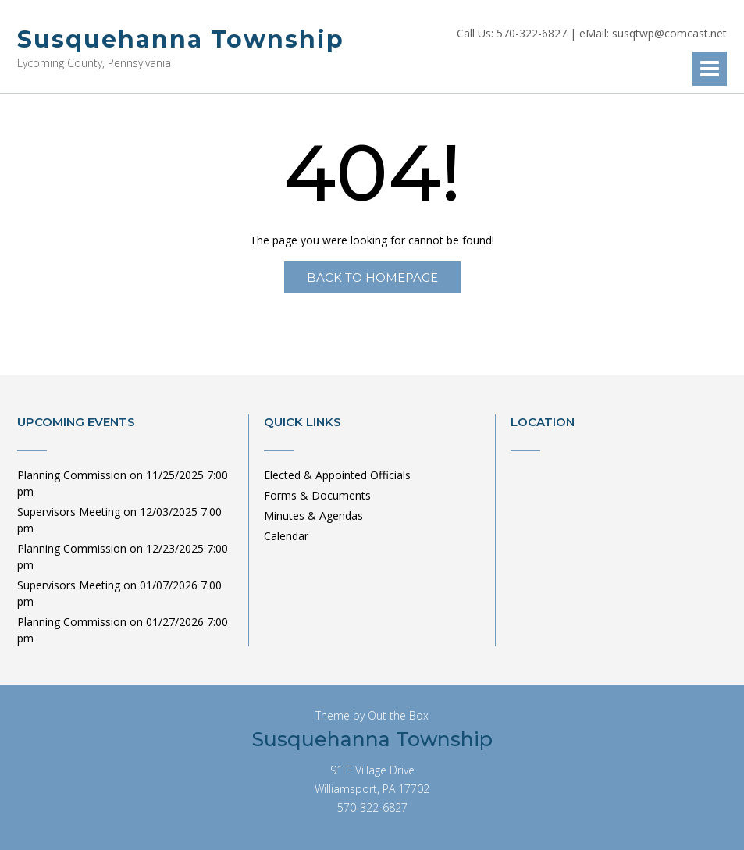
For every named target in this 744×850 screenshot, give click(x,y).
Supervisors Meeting (68, 511)
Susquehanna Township (180, 39)
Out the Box (398, 715)
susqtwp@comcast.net (669, 33)
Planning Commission (71, 475)
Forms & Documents (317, 495)
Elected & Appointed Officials (337, 475)
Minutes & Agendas (313, 515)
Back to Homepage (372, 277)
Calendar (286, 535)
